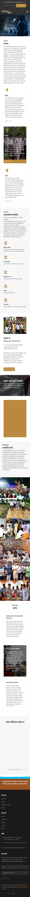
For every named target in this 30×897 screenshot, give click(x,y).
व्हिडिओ (3, 823)
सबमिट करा (5, 878)
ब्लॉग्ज (3, 816)
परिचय (3, 802)
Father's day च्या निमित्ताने (13, 648)
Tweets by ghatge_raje (15, 770)
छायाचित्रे (4, 820)
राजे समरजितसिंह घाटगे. (20, 885)
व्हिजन (3, 808)
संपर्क (3, 829)
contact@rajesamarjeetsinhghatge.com (14, 2)
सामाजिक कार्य (5, 805)
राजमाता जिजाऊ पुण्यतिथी (12, 682)
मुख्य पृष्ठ (4, 799)
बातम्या (3, 826)
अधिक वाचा (8, 121)
